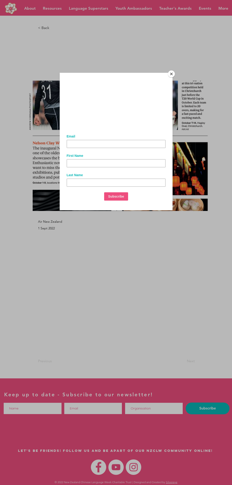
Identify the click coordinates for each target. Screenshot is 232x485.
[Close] (171, 73)
